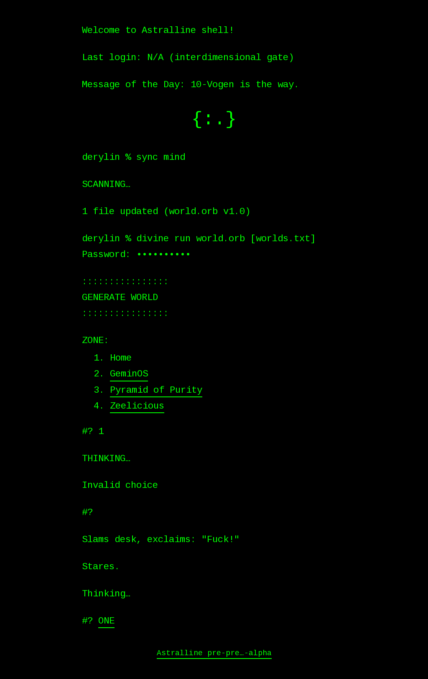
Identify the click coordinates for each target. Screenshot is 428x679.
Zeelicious (137, 406)
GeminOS (129, 374)
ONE (106, 621)
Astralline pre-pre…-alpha (214, 653)
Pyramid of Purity (156, 390)
